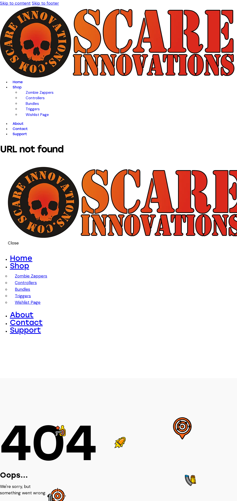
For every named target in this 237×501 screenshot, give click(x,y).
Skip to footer (45, 3)
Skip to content (15, 3)
